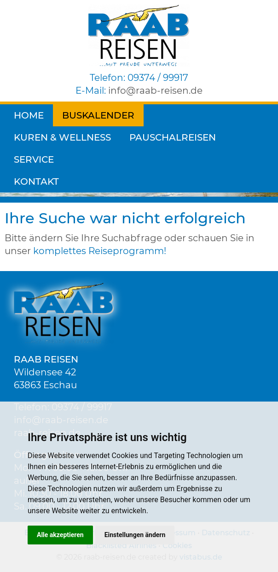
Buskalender (98, 115)
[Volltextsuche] (139, 164)
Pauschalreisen (57, 137)
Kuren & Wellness (201, 115)
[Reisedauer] (48, 163)
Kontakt (199, 137)
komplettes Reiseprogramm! (99, 250)
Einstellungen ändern (135, 534)
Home (29, 115)
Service (139, 137)
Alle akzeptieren (60, 534)
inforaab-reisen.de (155, 90)
